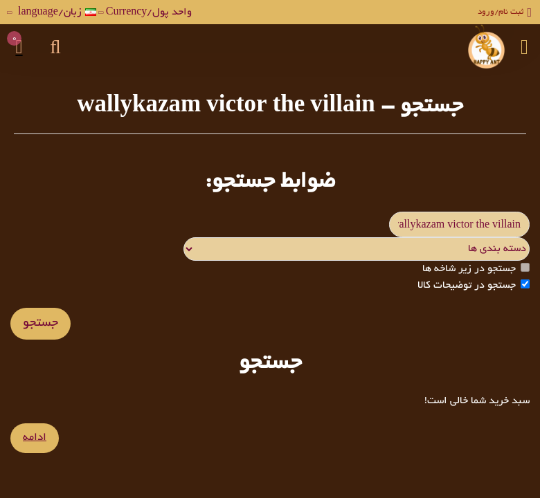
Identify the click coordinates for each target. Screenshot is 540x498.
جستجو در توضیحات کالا (473, 286)
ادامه (34, 438)
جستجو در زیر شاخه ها (476, 269)
